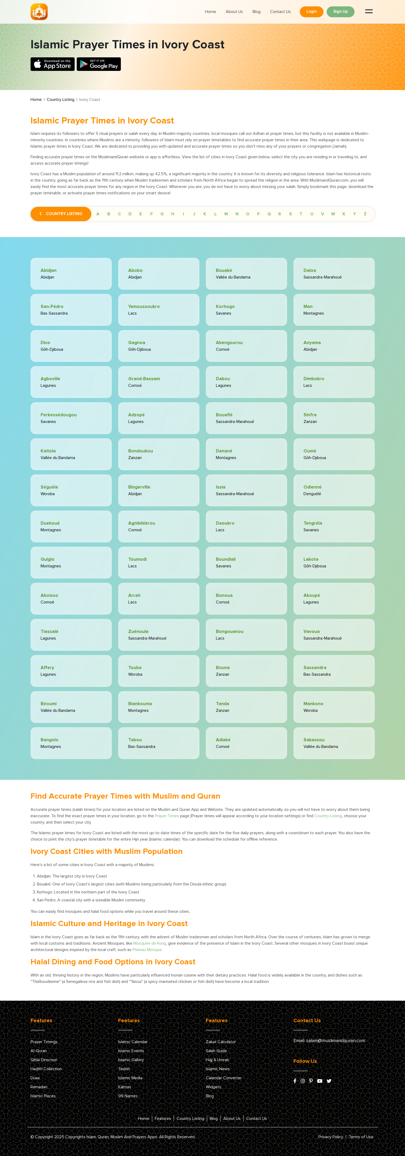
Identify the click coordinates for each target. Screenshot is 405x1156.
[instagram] (303, 1081)
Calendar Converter (224, 1078)
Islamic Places (43, 1096)
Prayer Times (167, 816)
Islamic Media (130, 1078)
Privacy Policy (330, 1137)
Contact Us (280, 12)
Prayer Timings (44, 1042)
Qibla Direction (44, 1060)
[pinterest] (311, 1081)
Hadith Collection (46, 1069)
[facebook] (294, 1081)
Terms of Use (361, 1137)
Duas (35, 1078)
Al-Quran (39, 1051)
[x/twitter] (329, 1081)
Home (210, 12)
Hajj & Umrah (217, 1060)
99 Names (128, 1096)
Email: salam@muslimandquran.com (329, 1040)
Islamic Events (131, 1051)
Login (311, 12)
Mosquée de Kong (149, 943)
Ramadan (39, 1087)
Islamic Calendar (133, 1042)
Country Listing (60, 99)
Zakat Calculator (221, 1042)
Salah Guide (216, 1051)
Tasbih (124, 1069)
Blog (257, 12)
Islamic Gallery (131, 1060)
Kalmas (124, 1087)
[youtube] (319, 1081)
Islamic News (218, 1069)
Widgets (213, 1087)
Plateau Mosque (147, 950)
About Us (234, 12)
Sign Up (340, 12)
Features (163, 1118)
